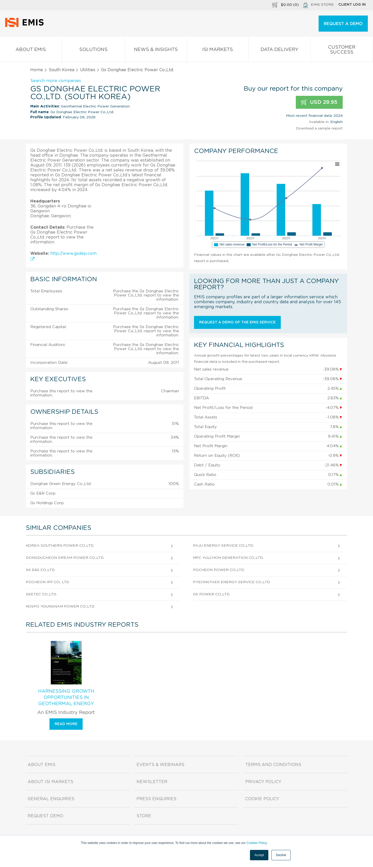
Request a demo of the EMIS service (237, 322)
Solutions (93, 50)
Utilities (87, 70)
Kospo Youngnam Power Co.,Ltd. (60, 606)
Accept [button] (259, 855)
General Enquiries (51, 799)
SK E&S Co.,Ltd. (40, 570)
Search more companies (55, 81)
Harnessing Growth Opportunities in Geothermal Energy (66, 697)
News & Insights (156, 50)
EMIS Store (318, 5)
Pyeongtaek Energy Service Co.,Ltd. (231, 582)
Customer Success (342, 50)
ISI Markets (217, 50)
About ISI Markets (50, 782)
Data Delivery (279, 50)
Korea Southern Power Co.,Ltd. (60, 545)
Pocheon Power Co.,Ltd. (219, 570)
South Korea (61, 70)
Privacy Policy (263, 782)
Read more (66, 724)
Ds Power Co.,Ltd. (211, 594)
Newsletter (152, 782)
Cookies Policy (256, 843)
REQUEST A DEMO (343, 24)
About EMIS (30, 50)
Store (144, 816)
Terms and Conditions (273, 765)
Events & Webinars (160, 765)
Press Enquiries (156, 799)
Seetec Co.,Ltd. (41, 594)
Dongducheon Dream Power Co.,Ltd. (65, 558)
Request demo (45, 816)
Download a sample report (319, 128)
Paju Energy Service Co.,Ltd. (223, 545)
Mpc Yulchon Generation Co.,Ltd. (228, 558)
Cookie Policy (262, 799)
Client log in (352, 4)
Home (36, 70)
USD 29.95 (319, 102)
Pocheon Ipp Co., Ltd (47, 582)
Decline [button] (281, 855)
